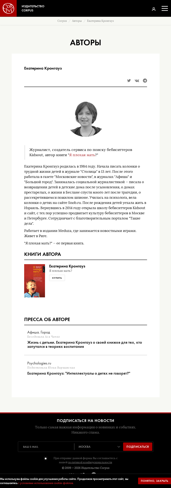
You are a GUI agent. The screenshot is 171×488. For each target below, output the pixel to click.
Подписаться (137, 447)
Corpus (62, 20)
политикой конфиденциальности (90, 462)
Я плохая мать (82, 155)
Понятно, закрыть (154, 481)
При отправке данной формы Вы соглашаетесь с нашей (86, 460)
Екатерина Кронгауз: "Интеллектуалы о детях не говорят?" (78, 373)
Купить (57, 277)
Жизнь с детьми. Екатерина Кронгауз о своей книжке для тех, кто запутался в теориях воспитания (84, 344)
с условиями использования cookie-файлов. (46, 483)
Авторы (77, 20)
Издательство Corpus (95, 468)
